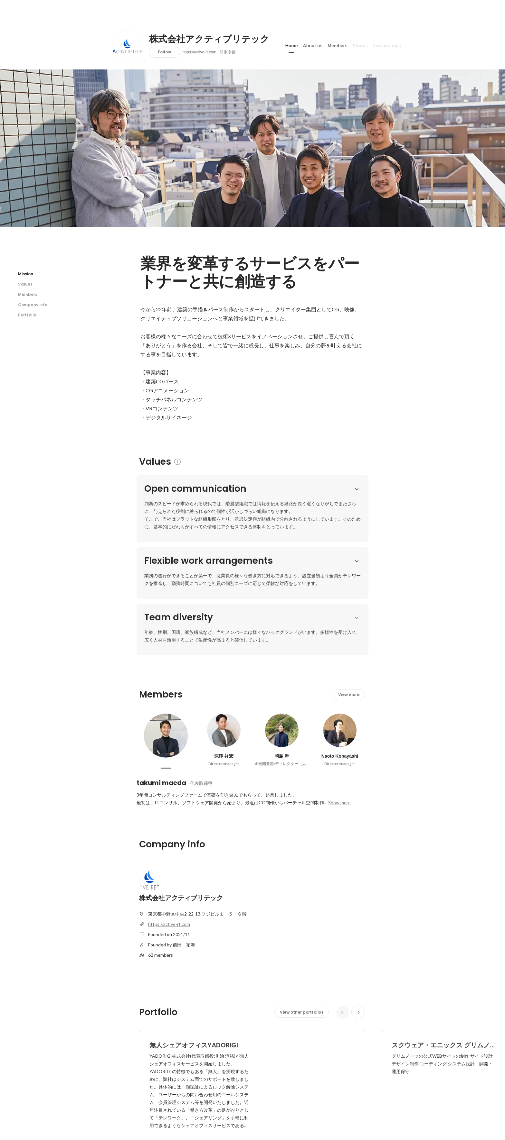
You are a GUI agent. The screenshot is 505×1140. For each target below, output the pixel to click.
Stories (360, 44)
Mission (25, 274)
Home (291, 44)
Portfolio (27, 315)
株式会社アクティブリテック (209, 39)
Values (25, 284)
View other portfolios (301, 976)
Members (337, 44)
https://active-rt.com (199, 52)
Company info (32, 304)
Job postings (387, 44)
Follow (164, 52)
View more (348, 658)
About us (313, 44)
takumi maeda (161, 746)
